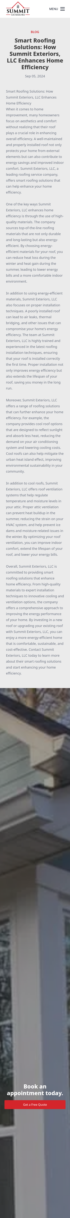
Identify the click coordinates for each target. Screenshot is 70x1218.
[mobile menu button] (62, 8)
